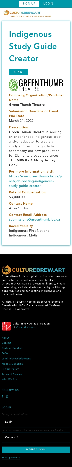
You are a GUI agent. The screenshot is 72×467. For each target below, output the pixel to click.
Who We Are (9, 380)
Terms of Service (12, 374)
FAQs (5, 354)
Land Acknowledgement (16, 359)
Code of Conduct (12, 348)
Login (48, 3)
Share (18, 72)
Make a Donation (12, 364)
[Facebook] (3, 397)
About (5, 338)
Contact (6, 343)
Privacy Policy (10, 369)
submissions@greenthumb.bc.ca (34, 219)
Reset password (11, 458)
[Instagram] (7, 397)
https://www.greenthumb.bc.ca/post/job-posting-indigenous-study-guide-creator (35, 181)
